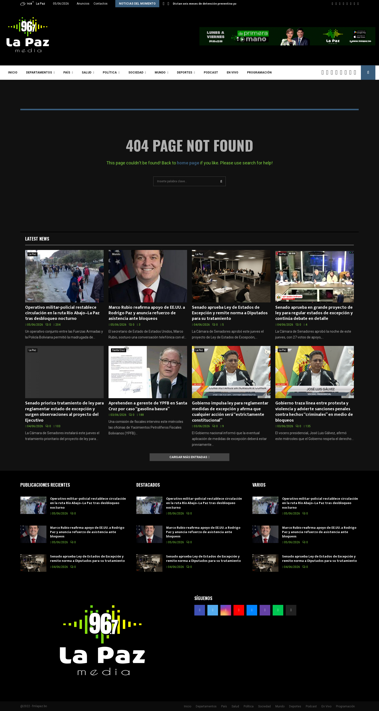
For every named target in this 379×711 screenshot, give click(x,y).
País (66, 72)
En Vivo (232, 72)
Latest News (37, 238)
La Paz (32, 254)
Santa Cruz (118, 350)
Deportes (184, 72)
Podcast (211, 72)
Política (110, 72)
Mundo (160, 72)
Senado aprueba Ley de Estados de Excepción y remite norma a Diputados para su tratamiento (230, 313)
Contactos (101, 3)
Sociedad (135, 72)
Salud (86, 72)
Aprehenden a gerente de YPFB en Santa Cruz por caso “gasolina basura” (148, 406)
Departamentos (39, 72)
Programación (259, 72)
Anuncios (83, 3)
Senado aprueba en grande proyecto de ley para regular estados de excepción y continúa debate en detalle (314, 313)
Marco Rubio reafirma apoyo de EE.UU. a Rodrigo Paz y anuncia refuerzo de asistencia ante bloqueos (147, 313)
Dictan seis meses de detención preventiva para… (207, 3)
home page (188, 162)
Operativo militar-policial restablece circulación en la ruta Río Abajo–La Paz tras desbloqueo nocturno (62, 313)
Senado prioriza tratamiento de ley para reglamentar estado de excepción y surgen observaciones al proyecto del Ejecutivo (64, 412)
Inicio (12, 72)
